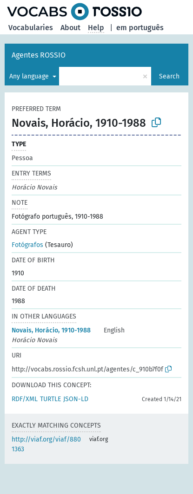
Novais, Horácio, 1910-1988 (51, 330)
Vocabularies (30, 27)
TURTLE (50, 399)
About (70, 27)
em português (140, 27)
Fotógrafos (27, 245)
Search (169, 76)
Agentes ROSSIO (39, 55)
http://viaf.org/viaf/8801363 (46, 444)
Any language (30, 76)
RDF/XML (25, 399)
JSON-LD (75, 399)
